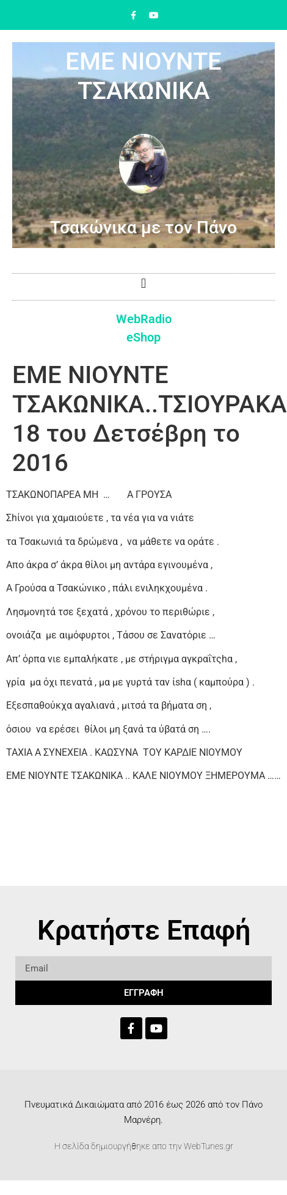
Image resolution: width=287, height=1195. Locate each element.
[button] (143, 284)
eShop (143, 337)
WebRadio (144, 319)
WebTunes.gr (208, 1146)
